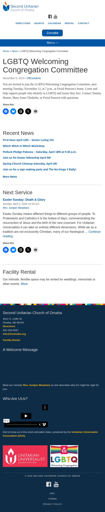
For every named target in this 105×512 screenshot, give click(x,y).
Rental (69, 23)
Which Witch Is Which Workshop (23, 145)
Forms (52, 499)
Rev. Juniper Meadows (16, 207)
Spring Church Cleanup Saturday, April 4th (30, 163)
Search (39, 23)
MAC (52, 493)
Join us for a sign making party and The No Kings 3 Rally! (40, 169)
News (15, 51)
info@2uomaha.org (14, 334)
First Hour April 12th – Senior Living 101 (28, 140)
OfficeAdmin (34, 78)
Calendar (54, 23)
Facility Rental (11, 340)
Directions (23, 23)
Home (6, 51)
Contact (83, 23)
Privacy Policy (52, 504)
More (24, 283)
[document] (52, 173)
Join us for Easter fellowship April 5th (27, 157)
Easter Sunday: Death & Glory (24, 199)
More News (10, 176)
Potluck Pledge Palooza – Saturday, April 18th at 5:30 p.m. (39, 151)
